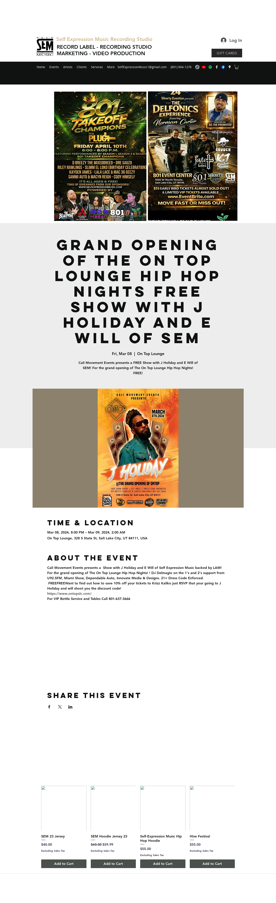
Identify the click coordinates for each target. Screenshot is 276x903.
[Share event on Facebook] (49, 707)
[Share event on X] (60, 707)
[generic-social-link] (223, 67)
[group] (138, 827)
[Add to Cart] (63, 863)
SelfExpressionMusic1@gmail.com (142, 67)
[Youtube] (204, 67)
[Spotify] (210, 67)
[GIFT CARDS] (227, 53)
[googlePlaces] (229, 67)
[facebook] (217, 67)
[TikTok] (197, 67)
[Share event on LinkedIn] (70, 707)
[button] (236, 67)
